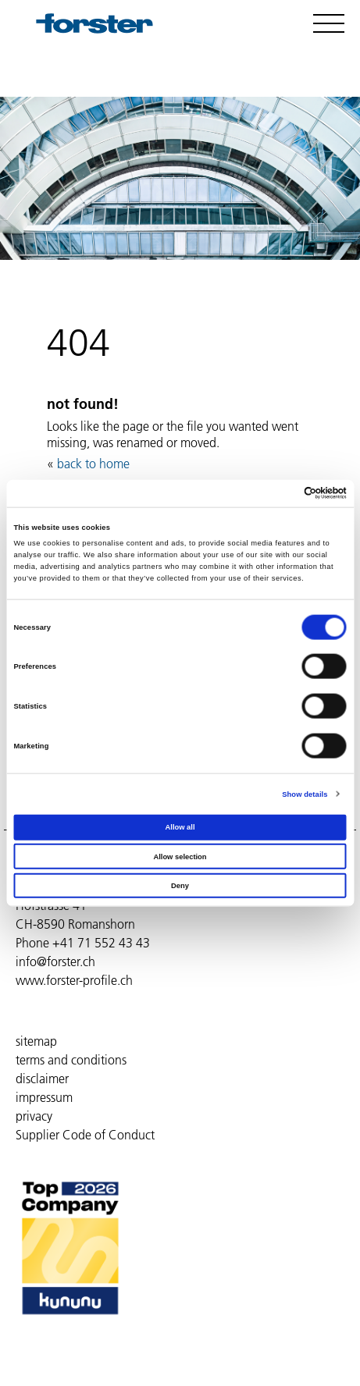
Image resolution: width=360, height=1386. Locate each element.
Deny (180, 886)
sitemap (36, 1041)
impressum (44, 1097)
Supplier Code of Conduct (85, 1135)
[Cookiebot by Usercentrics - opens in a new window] (278, 493)
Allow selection (179, 856)
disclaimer (42, 1078)
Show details (304, 794)
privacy (34, 1116)
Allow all (180, 827)
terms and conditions (71, 1060)
